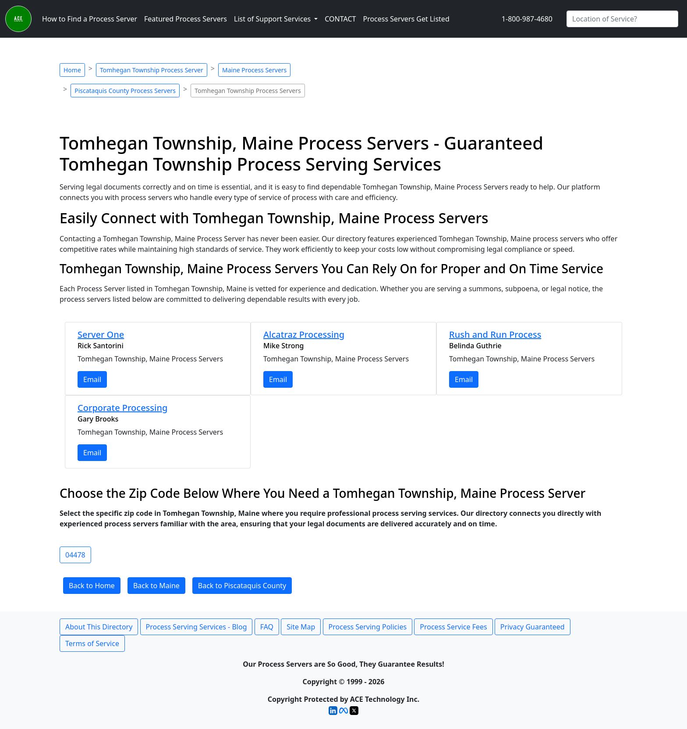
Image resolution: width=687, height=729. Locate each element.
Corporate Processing (122, 408)
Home (72, 70)
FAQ (266, 627)
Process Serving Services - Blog (196, 627)
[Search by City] (622, 19)
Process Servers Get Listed (406, 19)
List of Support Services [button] (273, 19)
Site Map (301, 627)
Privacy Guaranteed (532, 627)
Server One (101, 334)
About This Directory (98, 627)
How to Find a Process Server (89, 19)
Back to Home (92, 585)
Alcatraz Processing (303, 334)
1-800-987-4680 (527, 19)
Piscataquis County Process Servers (125, 90)
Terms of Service (92, 643)
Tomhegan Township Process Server (151, 70)
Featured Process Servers (185, 19)
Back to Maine (156, 585)
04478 (75, 555)
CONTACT (340, 19)
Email (92, 379)
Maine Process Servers (254, 70)
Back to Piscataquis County (242, 585)
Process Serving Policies (368, 627)
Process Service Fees (453, 627)
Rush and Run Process (495, 334)
